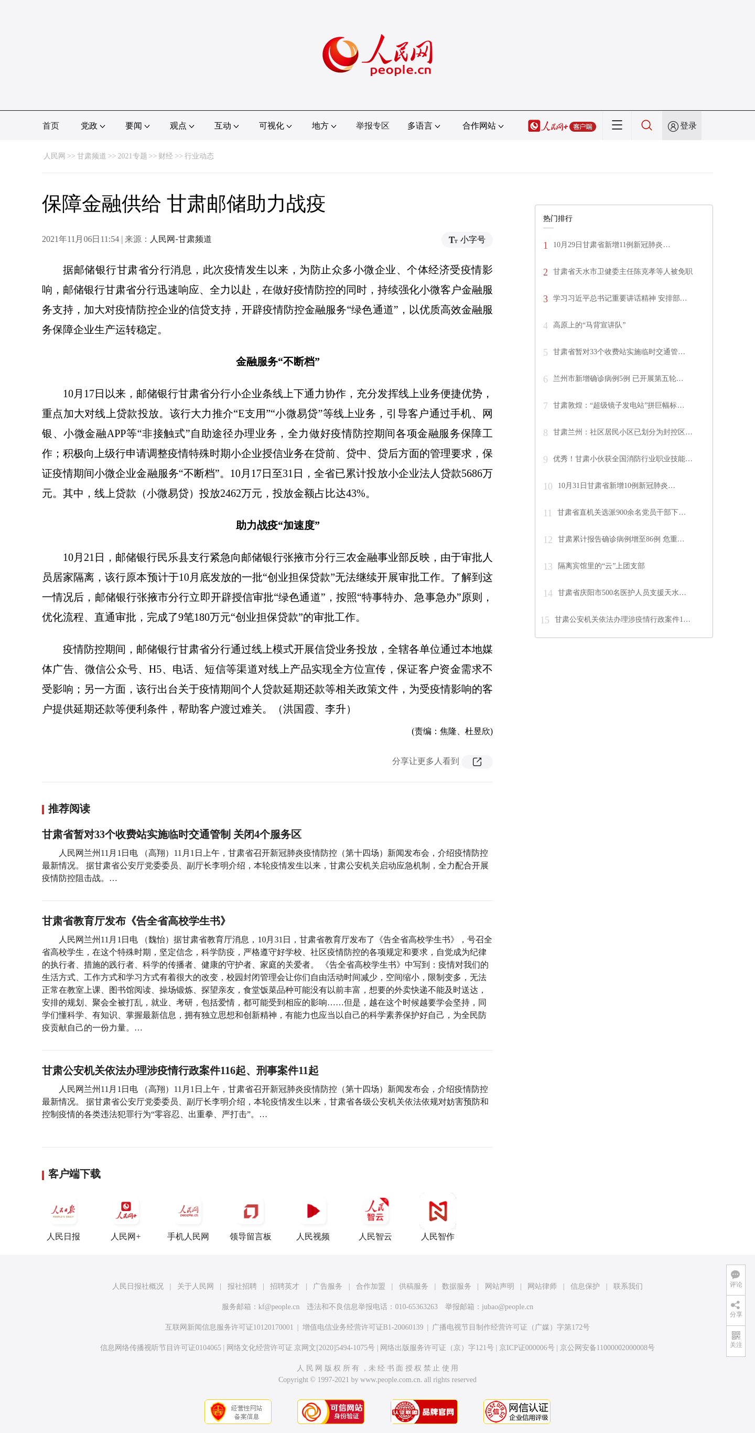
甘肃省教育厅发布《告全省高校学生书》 (136, 921)
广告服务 (327, 1286)
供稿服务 (413, 1286)
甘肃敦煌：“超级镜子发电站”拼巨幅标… (618, 405)
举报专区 (373, 125)
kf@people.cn (279, 1307)
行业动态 (199, 156)
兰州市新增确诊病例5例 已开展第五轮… (618, 379)
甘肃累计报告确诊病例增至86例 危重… (621, 539)
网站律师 (542, 1286)
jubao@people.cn (507, 1307)
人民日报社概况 (138, 1286)
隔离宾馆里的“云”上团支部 (601, 566)
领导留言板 (251, 1217)
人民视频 (313, 1217)
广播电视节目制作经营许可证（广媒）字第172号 (511, 1327)
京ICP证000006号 (527, 1348)
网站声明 (499, 1286)
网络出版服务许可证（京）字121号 (437, 1348)
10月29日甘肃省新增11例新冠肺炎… (611, 245)
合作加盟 (370, 1286)
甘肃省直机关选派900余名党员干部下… (621, 512)
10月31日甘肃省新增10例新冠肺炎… (616, 486)
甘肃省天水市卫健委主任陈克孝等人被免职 (623, 271)
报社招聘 (242, 1286)
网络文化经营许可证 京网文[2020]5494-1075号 (300, 1348)
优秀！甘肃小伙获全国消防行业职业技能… (623, 459)
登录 (688, 125)
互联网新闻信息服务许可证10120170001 (229, 1327)
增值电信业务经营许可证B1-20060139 (363, 1327)
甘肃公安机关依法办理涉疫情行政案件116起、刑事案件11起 (180, 1070)
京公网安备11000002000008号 (607, 1348)
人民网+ (125, 1217)
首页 (50, 125)
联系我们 (628, 1286)
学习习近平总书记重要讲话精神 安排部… (620, 298)
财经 (165, 156)
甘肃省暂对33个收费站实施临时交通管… (619, 352)
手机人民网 (188, 1217)
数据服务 (456, 1286)
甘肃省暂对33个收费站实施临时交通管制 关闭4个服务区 (171, 834)
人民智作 (437, 1217)
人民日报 (63, 1217)
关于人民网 (195, 1286)
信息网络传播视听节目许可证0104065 (160, 1348)
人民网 (55, 156)
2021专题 (132, 156)
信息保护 (585, 1286)
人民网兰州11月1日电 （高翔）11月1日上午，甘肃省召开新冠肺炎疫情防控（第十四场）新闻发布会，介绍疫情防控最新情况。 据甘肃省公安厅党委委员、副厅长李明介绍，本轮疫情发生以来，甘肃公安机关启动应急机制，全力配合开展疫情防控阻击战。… (265, 865)
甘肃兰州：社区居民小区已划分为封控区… (623, 432)
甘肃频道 (91, 156)
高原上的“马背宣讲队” (589, 325)
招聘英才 (284, 1286)
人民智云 (375, 1217)
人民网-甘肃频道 (180, 239)
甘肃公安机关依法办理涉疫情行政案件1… (623, 619)
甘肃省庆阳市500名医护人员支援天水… (622, 593)
